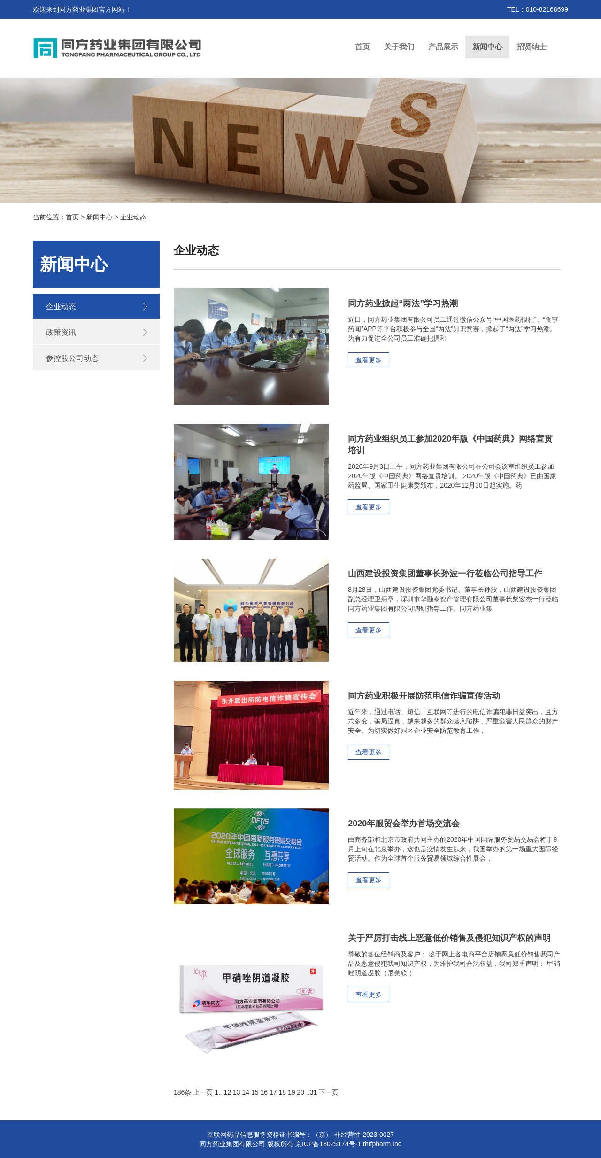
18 (282, 1092)
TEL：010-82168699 (537, 9)
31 (313, 1092)
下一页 (329, 1092)
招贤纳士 (531, 47)
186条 (182, 1092)
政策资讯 (61, 332)
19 (291, 1092)
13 (236, 1092)
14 (246, 1092)
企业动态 (61, 307)
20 (300, 1092)
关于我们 (399, 47)
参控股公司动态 (72, 358)
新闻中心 (487, 47)
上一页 (203, 1092)
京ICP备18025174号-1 (328, 1144)
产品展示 (443, 47)
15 (255, 1092)
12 (227, 1092)
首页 (362, 47)
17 (273, 1092)
